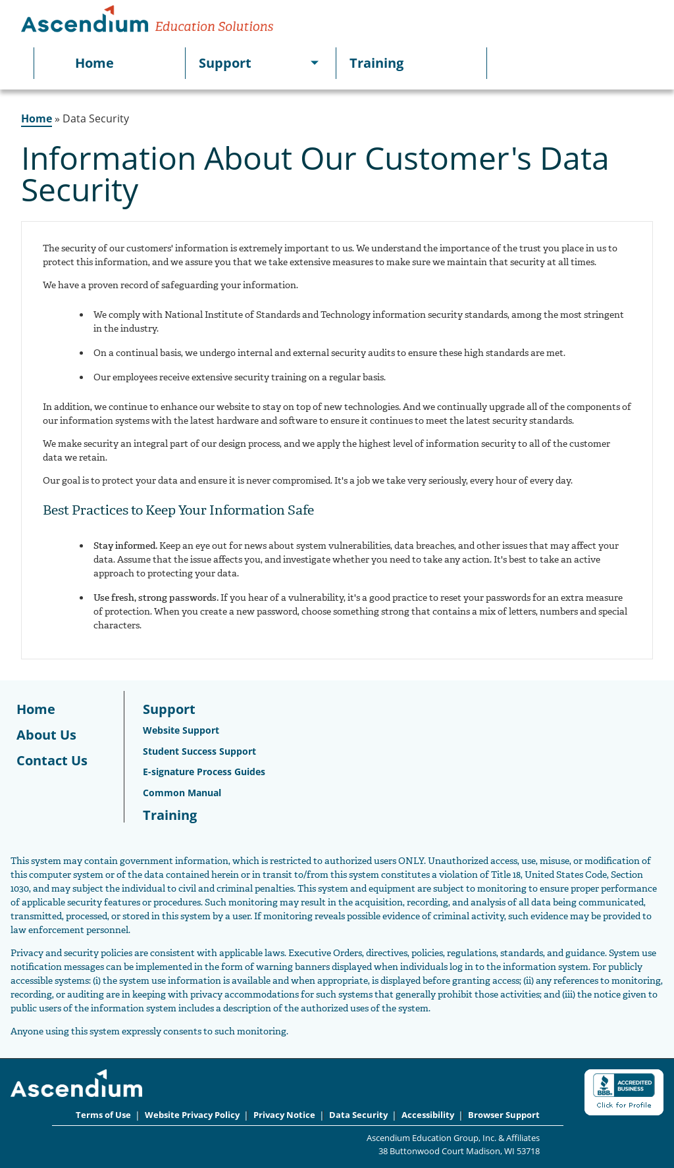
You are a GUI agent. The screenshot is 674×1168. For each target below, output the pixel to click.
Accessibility (428, 1115)
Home (94, 63)
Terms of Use (103, 1115)
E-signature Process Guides (204, 771)
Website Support (181, 730)
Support (225, 63)
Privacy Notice (284, 1115)
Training (376, 63)
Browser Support (504, 1115)
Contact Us (52, 760)
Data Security (358, 1115)
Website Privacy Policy (192, 1115)
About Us (46, 735)
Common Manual (182, 792)
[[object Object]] (314, 63)
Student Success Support (199, 751)
